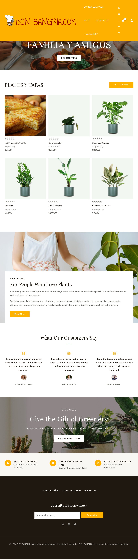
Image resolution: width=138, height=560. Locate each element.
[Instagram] (63, 525)
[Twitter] (75, 525)
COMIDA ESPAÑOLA (94, 6)
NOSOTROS (102, 20)
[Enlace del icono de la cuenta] (132, 20)
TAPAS (87, 20)
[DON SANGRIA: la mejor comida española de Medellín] (40, 20)
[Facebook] (69, 525)
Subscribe (92, 515)
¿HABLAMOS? (91, 33)
